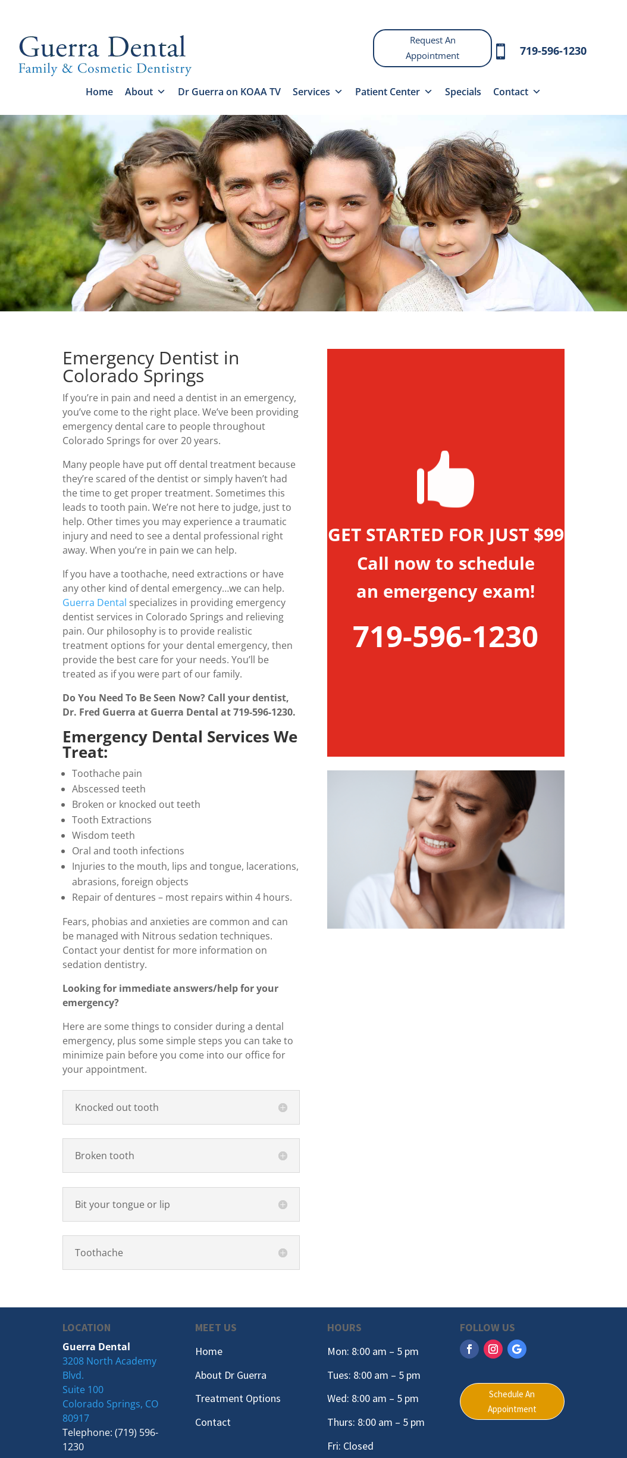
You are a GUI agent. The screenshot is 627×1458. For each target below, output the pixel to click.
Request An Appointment (432, 47)
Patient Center (394, 92)
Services (318, 92)
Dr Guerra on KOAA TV (229, 91)
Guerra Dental (94, 602)
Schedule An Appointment (512, 1401)
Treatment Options (238, 1398)
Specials (463, 91)
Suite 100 (83, 1389)
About (145, 92)
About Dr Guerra (231, 1375)
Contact (517, 92)
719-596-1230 (553, 50)
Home (99, 91)
